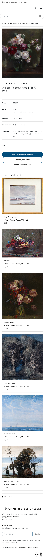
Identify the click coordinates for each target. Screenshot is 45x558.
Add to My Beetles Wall (22, 164)
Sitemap (35, 547)
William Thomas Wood (22, 23)
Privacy (29, 547)
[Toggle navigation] (40, 8)
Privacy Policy (37, 540)
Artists (10, 23)
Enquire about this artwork (22, 154)
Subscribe (37, 534)
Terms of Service (9, 543)
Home (4, 23)
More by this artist (23, 159)
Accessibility (22, 547)
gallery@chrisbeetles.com (10, 516)
